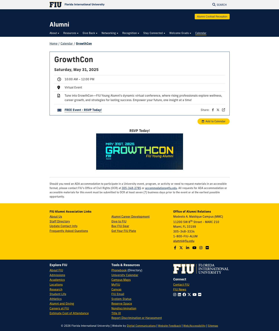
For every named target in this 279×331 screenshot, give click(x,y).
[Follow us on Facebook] (175, 248)
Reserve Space (121, 303)
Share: (213, 110)
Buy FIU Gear (120, 226)
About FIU (56, 270)
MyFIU (115, 284)
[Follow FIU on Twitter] (189, 294)
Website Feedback (169, 325)
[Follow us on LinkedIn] (188, 248)
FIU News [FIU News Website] (179, 289)
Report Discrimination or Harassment (136, 318)
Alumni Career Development (130, 216)
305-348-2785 (131, 188)
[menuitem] (54, 33)
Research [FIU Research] (56, 289)
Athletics (56, 299)
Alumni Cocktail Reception (212, 16)
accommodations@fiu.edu (161, 188)
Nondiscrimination (123, 308)
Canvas (116, 289)
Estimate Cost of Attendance (69, 313)
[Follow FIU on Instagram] (175, 294)
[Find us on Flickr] (208, 248)
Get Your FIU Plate (123, 231)
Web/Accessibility (194, 325)
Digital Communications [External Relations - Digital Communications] (141, 325)
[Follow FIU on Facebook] (184, 294)
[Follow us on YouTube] (195, 248)
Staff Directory (60, 221)
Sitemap (213, 325)
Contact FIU (181, 284)
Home (54, 43)
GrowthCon (84, 43)
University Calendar (124, 275)
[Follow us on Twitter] (182, 248)
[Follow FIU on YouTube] (195, 294)
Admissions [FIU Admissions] (57, 275)
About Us (56, 216)
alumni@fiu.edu (183, 241)
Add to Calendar (215, 121)
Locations (56, 284)
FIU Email (117, 294)
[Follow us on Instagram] (201, 248)
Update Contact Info (63, 226)
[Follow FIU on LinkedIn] (180, 294)
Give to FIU (118, 221)
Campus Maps (121, 280)
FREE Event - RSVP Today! (83, 110)
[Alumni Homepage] (59, 24)
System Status (121, 299)
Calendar (67, 43)
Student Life (58, 294)
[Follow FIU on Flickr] (200, 294)
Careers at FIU (59, 308)
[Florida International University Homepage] (95, 5)
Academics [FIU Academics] (57, 280)
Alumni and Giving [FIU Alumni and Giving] (62, 303)
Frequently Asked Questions (69, 231)
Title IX (116, 313)
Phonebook (119, 270)
